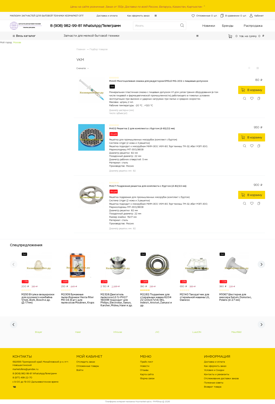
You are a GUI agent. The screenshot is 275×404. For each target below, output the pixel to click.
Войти (79, 370)
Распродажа (253, 26)
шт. (198, 16)
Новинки (208, 26)
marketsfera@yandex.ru (25, 369)
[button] (156, 15)
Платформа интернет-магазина (120, 401)
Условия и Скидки (214, 370)
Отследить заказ (85, 361)
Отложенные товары (87, 366)
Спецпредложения (26, 245)
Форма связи (147, 378)
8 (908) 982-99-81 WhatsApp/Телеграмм (85, 25)
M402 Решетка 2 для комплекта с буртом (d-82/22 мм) (142, 128)
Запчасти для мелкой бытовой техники (91, 36)
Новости (144, 366)
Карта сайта (147, 374)
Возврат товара (212, 386)
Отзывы (144, 370)
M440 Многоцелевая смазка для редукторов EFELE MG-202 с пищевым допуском (158, 80)
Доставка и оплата (107, 15)
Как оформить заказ (138, 15)
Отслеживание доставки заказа (221, 378)
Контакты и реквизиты (216, 374)
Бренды (227, 26)
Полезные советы (213, 382)
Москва (17, 42)
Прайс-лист (146, 361)
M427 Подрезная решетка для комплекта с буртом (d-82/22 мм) (147, 185)
